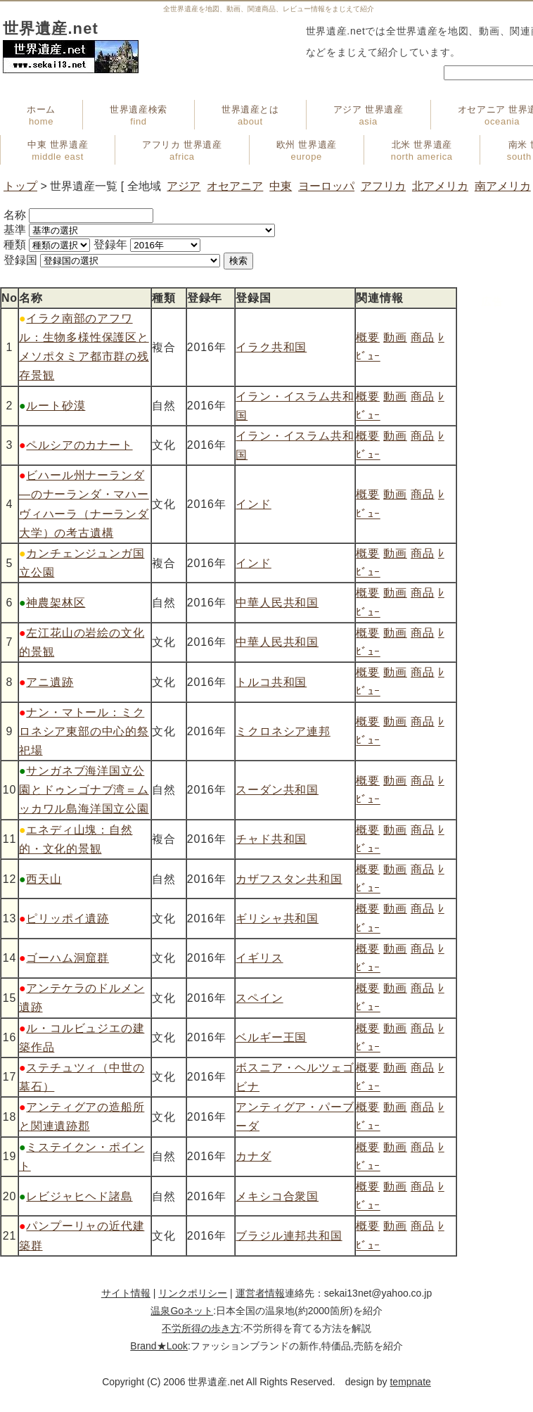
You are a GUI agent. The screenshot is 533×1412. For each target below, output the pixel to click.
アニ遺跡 (49, 682)
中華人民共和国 (277, 603)
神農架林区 (55, 603)
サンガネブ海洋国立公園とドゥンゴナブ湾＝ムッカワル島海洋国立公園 (84, 790)
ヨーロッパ (326, 186)
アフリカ (383, 186)
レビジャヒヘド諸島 (79, 1196)
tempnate (410, 1381)
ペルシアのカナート (79, 445)
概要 (368, 337)
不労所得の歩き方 (201, 1328)
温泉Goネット (181, 1310)
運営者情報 (260, 1293)
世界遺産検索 (138, 115)
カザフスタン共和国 (289, 879)
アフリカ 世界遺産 (181, 150)
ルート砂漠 (55, 406)
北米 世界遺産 (422, 150)
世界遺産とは (250, 115)
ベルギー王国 (271, 1037)
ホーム (41, 115)
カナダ (253, 1156)
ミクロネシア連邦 (283, 731)
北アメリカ (440, 186)
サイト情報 (125, 1293)
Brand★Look (159, 1345)
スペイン (259, 998)
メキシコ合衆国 (277, 1196)
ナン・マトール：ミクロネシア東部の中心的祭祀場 (84, 731)
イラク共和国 (271, 347)
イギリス (259, 958)
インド (253, 504)
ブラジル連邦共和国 (289, 1236)
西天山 (43, 879)
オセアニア (235, 186)
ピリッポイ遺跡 (67, 918)
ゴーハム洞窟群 (67, 958)
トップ (20, 186)
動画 (395, 337)
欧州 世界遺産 (306, 150)
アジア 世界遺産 (368, 115)
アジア (183, 186)
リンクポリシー (192, 1293)
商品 (423, 337)
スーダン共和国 (277, 790)
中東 (280, 186)
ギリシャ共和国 (277, 918)
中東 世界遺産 (57, 150)
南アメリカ (503, 186)
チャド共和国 (271, 839)
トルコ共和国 (271, 682)
